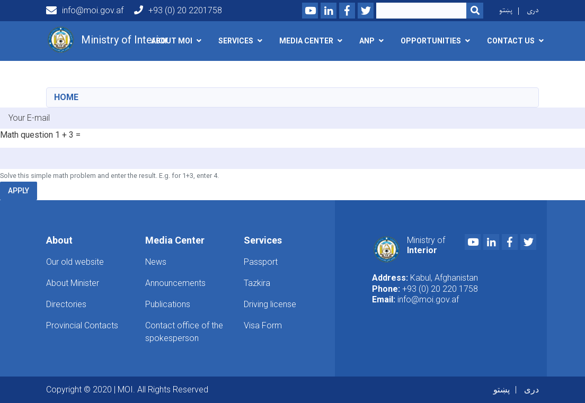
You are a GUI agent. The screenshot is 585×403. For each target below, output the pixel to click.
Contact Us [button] (511, 41)
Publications (167, 304)
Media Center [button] (306, 41)
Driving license (270, 304)
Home (66, 97)
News (155, 262)
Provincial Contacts (82, 325)
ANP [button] (367, 41)
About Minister (72, 283)
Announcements (175, 283)
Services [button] (235, 41)
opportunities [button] (431, 41)
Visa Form (263, 325)
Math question (26, 135)
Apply (18, 190)
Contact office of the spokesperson (184, 331)
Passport (261, 262)
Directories (66, 304)
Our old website (75, 262)
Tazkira (257, 283)
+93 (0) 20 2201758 (178, 10)
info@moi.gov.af (84, 10)
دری (533, 10)
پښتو (505, 10)
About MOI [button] (171, 41)
